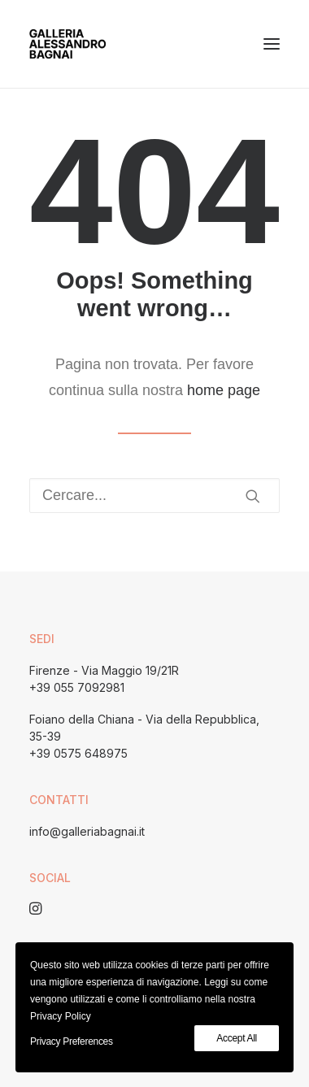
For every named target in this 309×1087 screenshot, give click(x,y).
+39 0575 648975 (78, 753)
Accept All (236, 1038)
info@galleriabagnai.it (87, 831)
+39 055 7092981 (76, 687)
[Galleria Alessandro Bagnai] (67, 44)
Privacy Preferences (71, 1041)
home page (223, 390)
